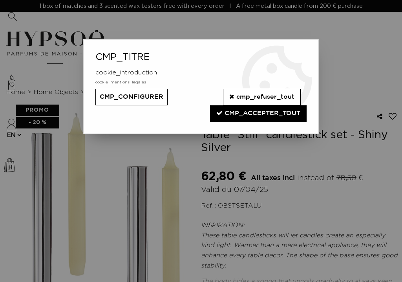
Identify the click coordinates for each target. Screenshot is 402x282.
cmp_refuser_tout (261, 96)
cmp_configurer (131, 97)
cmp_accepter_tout (258, 113)
